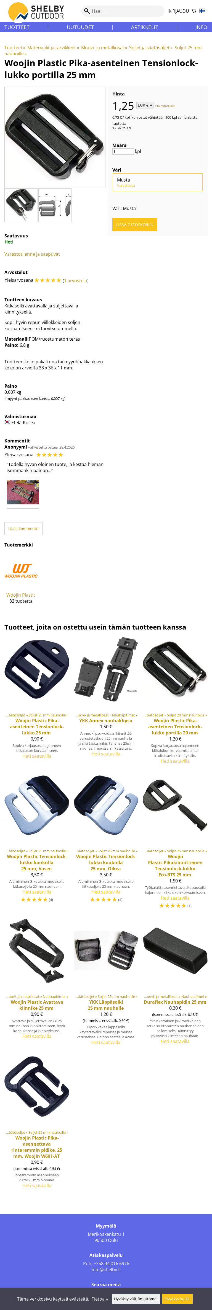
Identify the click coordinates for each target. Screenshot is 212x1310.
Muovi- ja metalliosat (104, 48)
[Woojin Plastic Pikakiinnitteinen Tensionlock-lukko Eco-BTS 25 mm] (175, 843)
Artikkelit (144, 27)
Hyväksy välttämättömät (136, 1298)
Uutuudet (80, 27)
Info (201, 27)
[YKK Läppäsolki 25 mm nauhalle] (106, 984)
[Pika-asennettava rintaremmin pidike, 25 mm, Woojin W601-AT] (36, 1123)
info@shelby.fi (106, 1270)
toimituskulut (166, 105)
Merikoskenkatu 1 (106, 1234)
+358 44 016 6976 (111, 1263)
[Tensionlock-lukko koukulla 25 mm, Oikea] (106, 843)
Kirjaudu (179, 11)
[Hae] (122, 11)
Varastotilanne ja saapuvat (32, 254)
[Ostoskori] (193, 11)
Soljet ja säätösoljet (151, 48)
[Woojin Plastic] (21, 583)
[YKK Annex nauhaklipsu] (106, 702)
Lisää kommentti (23, 528)
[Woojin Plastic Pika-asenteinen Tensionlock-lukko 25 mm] (36, 702)
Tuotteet (17, 27)
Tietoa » (100, 1299)
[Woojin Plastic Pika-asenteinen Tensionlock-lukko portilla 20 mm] (175, 702)
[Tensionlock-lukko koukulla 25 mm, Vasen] (36, 843)
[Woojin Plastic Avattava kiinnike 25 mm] (36, 984)
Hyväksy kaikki (177, 1298)
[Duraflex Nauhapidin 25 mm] (175, 984)
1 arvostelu (75, 281)
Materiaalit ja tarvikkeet (53, 48)
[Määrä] (123, 151)
